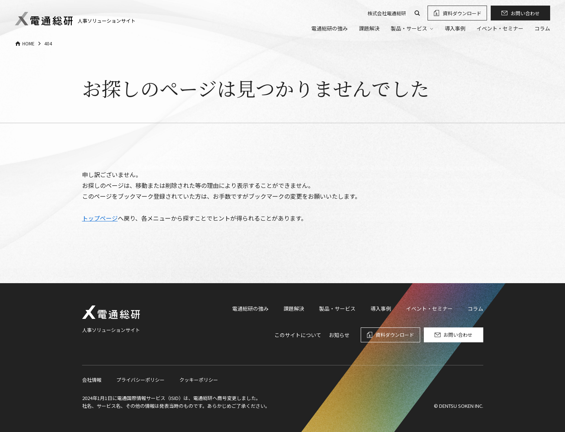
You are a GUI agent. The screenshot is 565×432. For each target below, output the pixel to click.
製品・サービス (337, 308)
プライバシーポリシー (140, 379)
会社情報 (91, 379)
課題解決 (369, 28)
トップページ (100, 218)
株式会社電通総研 (386, 13)
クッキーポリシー (198, 379)
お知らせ (339, 335)
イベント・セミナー (500, 28)
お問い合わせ (525, 13)
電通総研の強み (329, 28)
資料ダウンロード (462, 13)
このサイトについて (298, 335)
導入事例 (455, 28)
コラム (542, 28)
